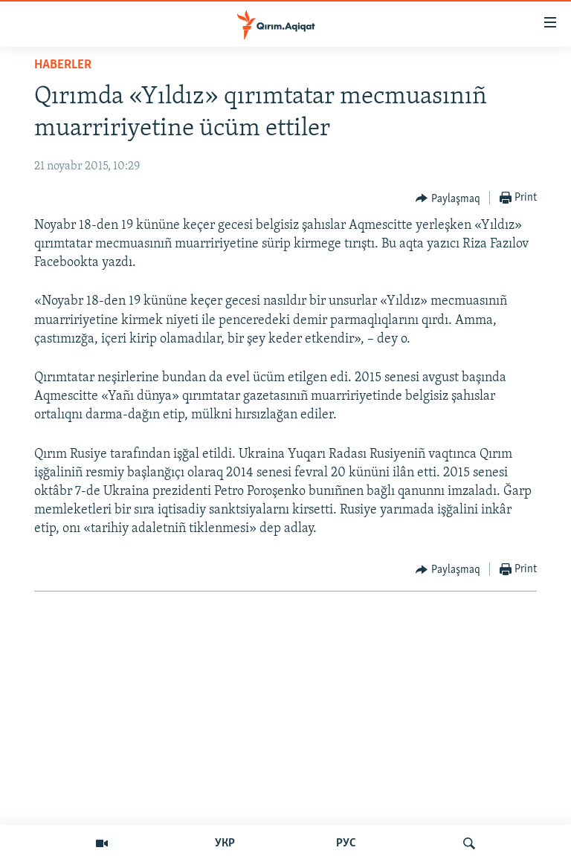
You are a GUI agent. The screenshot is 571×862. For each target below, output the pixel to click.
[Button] (448, 198)
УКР (225, 843)
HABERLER (62, 65)
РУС (346, 843)
